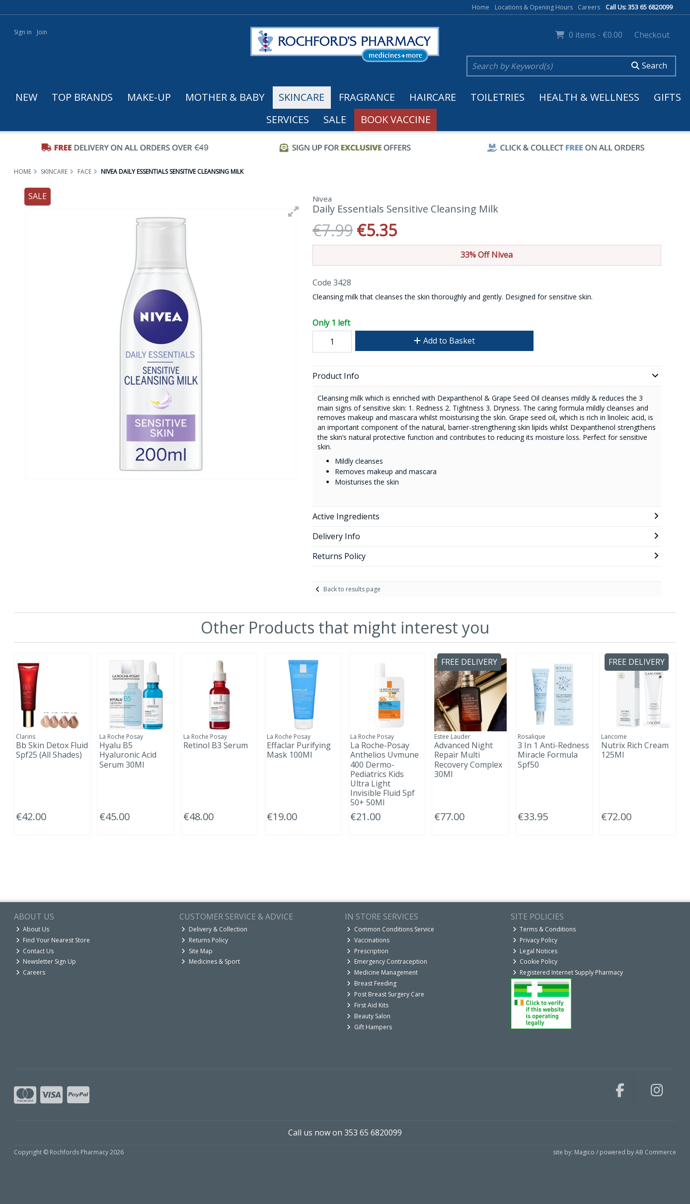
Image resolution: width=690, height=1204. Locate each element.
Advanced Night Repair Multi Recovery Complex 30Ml (468, 759)
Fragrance (367, 97)
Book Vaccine (396, 119)
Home (480, 7)
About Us (33, 929)
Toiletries (497, 97)
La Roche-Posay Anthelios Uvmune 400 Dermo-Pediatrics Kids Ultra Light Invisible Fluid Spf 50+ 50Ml (384, 774)
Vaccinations (368, 940)
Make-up (149, 97)
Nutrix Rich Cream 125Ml (635, 750)
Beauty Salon (368, 1016)
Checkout (652, 34)
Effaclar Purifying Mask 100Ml (299, 750)
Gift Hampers (369, 1027)
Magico (584, 1152)
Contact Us (35, 951)
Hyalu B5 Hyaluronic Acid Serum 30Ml (127, 755)
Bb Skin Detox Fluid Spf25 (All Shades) (52, 750)
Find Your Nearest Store (53, 940)
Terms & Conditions (544, 929)
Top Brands (82, 97)
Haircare (432, 97)
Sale (334, 119)
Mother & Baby (224, 97)
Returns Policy (204, 940)
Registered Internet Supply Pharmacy (568, 972)
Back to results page (352, 589)
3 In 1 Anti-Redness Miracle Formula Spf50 (553, 755)
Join (42, 32)
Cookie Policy (535, 961)
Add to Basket (444, 340)
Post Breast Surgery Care (385, 994)
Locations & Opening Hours (534, 7)
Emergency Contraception (387, 961)
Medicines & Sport (210, 961)
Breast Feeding (371, 983)
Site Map (197, 951)
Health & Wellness (589, 97)
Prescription (367, 951)
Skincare (301, 97)
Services (287, 119)
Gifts (667, 97)
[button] (294, 211)
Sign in (23, 32)
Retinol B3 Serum (215, 745)
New (26, 97)
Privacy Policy (535, 940)
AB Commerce (655, 1152)
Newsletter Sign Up (46, 961)
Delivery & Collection (214, 929)
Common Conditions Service (390, 929)
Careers (589, 7)
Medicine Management (382, 972)
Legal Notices (535, 951)
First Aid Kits (367, 1005)
